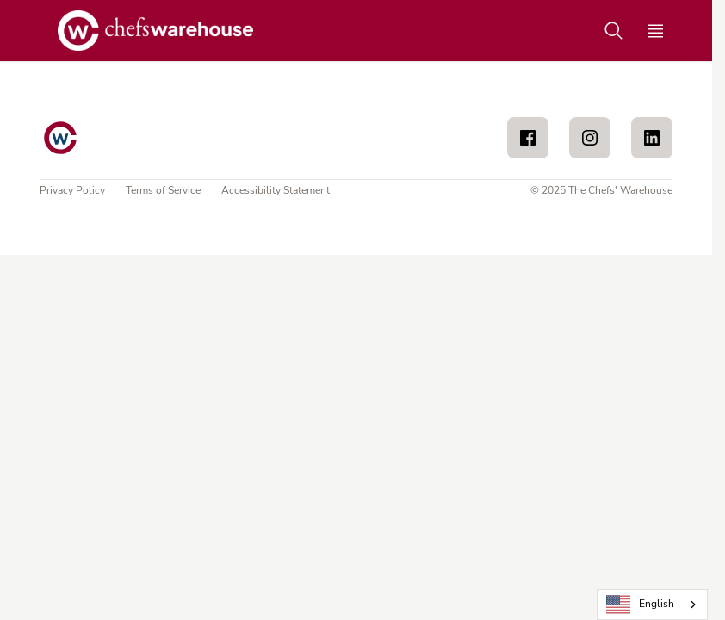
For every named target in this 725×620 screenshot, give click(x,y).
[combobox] (652, 604)
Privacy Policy (72, 190)
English (640, 604)
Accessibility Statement (275, 190)
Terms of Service (163, 190)
